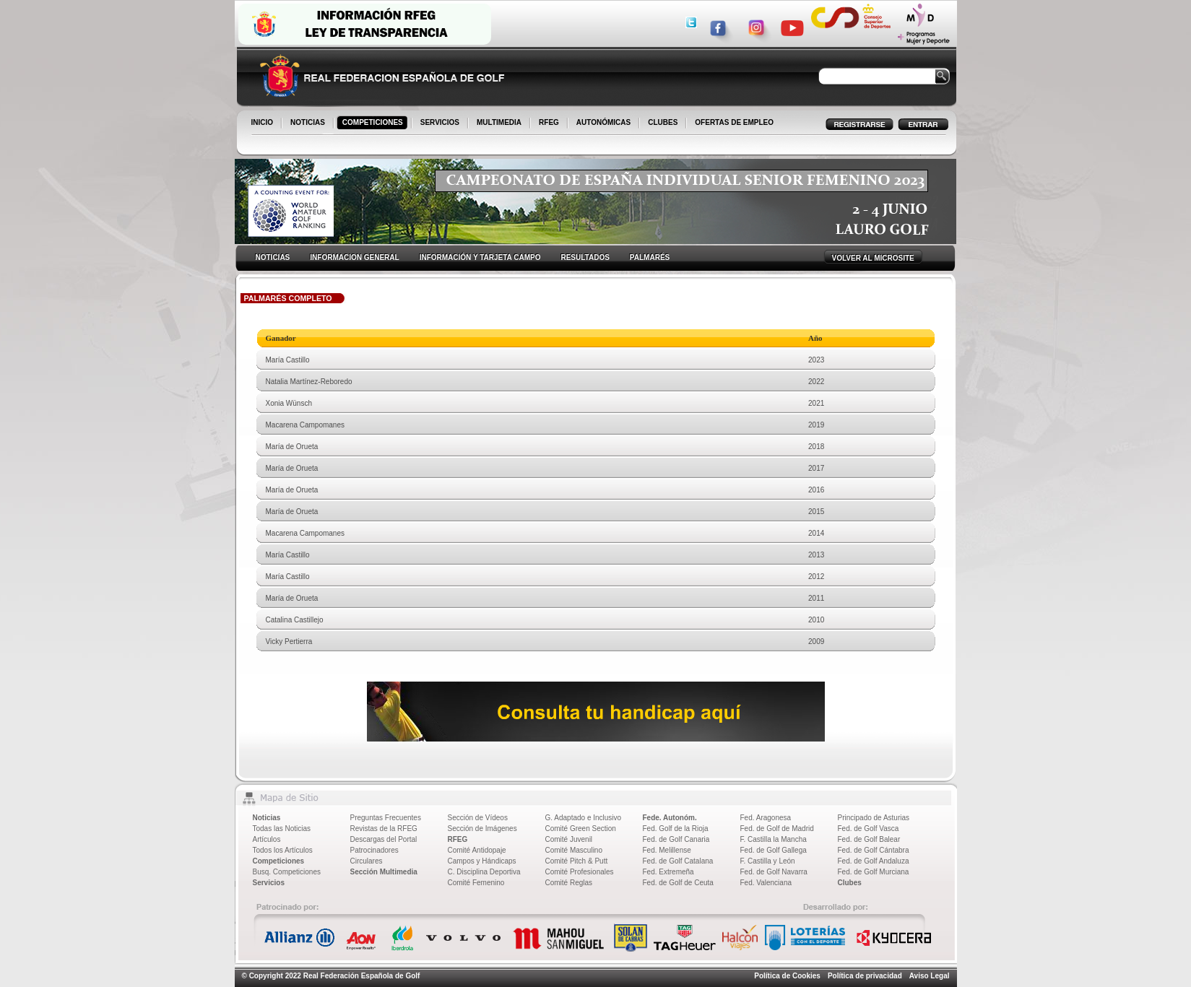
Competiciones (279, 861)
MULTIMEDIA (500, 123)
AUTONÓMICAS (603, 122)
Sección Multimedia (383, 872)
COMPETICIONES (373, 123)
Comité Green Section (580, 828)
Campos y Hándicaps (482, 861)
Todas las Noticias (282, 828)
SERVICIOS (441, 123)
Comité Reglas (569, 883)
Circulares (366, 861)
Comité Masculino (573, 850)
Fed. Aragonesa (766, 818)
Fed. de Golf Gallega (773, 850)
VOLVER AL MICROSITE (873, 258)
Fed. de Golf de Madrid (777, 828)
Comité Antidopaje (477, 850)
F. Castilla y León (767, 861)
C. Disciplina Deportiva (484, 872)
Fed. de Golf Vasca (868, 828)
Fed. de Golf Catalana (678, 861)
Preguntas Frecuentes (385, 818)
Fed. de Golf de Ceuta (678, 883)
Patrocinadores (374, 850)
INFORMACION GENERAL (354, 257)
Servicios (269, 883)
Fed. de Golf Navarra (773, 872)
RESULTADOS (584, 257)
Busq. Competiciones (287, 872)
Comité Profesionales (579, 872)
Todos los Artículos (283, 850)
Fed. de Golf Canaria (676, 839)
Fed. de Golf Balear (869, 839)
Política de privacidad (865, 976)
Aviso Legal (929, 976)
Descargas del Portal (383, 839)
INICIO (263, 123)
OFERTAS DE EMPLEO (734, 122)
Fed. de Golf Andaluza (873, 861)
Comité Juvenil (569, 839)
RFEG (550, 123)
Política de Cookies (787, 976)
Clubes (850, 883)
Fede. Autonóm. (670, 818)
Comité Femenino (476, 883)
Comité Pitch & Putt (576, 861)
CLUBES (662, 122)
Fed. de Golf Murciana (873, 872)
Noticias (267, 818)
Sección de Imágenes (482, 828)
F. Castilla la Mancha (773, 839)
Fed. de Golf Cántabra (873, 850)
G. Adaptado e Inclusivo (583, 818)
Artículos (267, 839)
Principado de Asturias (874, 818)
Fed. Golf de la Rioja (676, 828)
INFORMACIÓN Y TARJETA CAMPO (480, 257)
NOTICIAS (308, 123)
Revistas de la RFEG (383, 828)
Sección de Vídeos (478, 818)
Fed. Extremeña (668, 872)
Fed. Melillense (667, 850)
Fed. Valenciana (766, 883)
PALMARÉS (650, 257)
